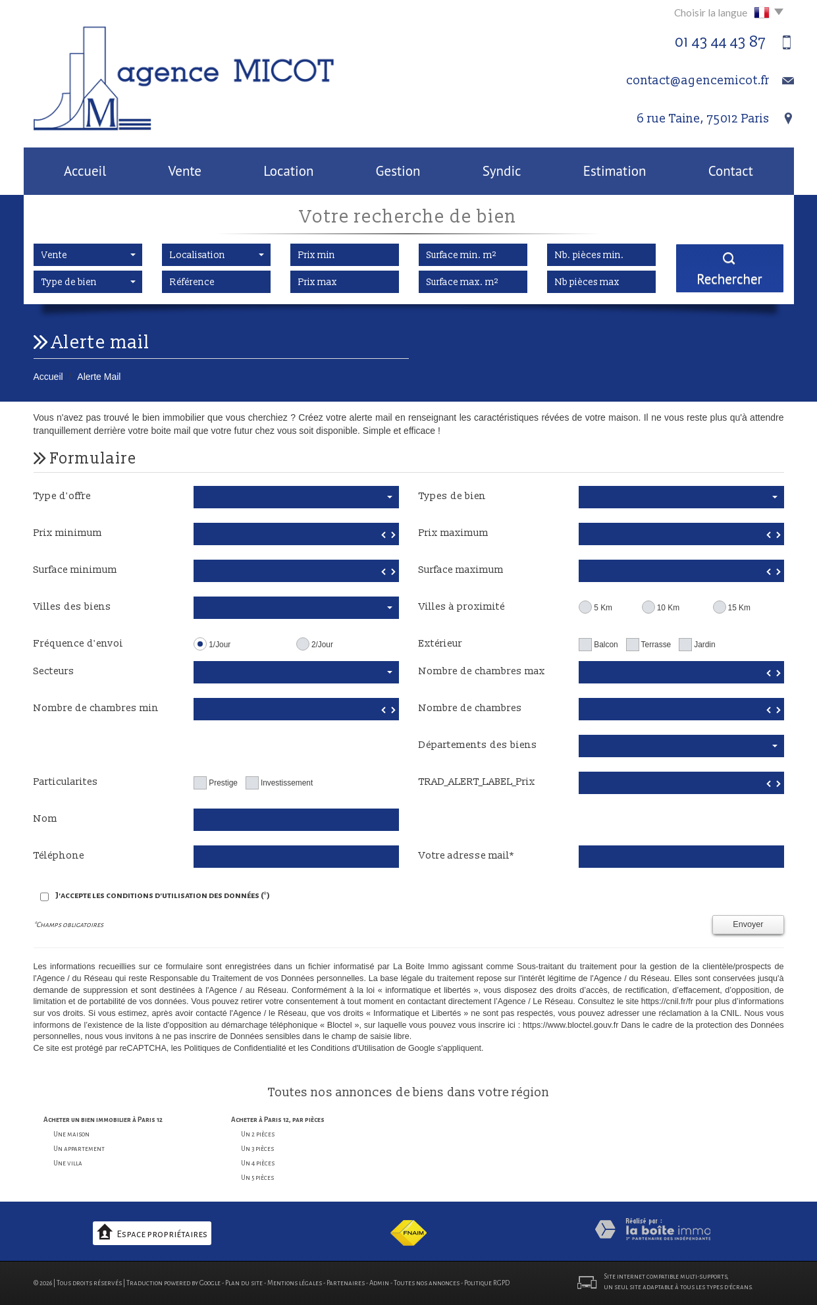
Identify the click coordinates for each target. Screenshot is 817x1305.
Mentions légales (294, 1283)
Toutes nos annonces (427, 1283)
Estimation (614, 171)
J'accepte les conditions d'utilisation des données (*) (162, 895)
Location (288, 171)
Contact (730, 171)
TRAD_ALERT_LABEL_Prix (477, 782)
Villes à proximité (462, 606)
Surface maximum (461, 570)
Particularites (66, 782)
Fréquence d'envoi (78, 643)
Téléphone (59, 855)
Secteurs (54, 671)
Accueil (85, 171)
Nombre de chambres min (96, 708)
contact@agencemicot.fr (698, 80)
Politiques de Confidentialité (235, 1048)
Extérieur (440, 643)
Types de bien (452, 496)
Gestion (398, 171)
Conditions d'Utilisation (352, 1048)
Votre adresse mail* (466, 855)
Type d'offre (62, 496)
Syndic (502, 171)
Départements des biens (478, 745)
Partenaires (346, 1283)
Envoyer (748, 924)
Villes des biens (72, 606)
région (530, 1092)
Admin (379, 1283)
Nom (45, 818)
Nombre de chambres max (482, 671)
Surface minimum (75, 570)
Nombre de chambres (470, 708)
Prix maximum (453, 533)
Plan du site (244, 1283)
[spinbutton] (296, 534)
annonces (364, 1092)
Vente (185, 171)
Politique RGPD (487, 1283)
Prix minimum (68, 533)
